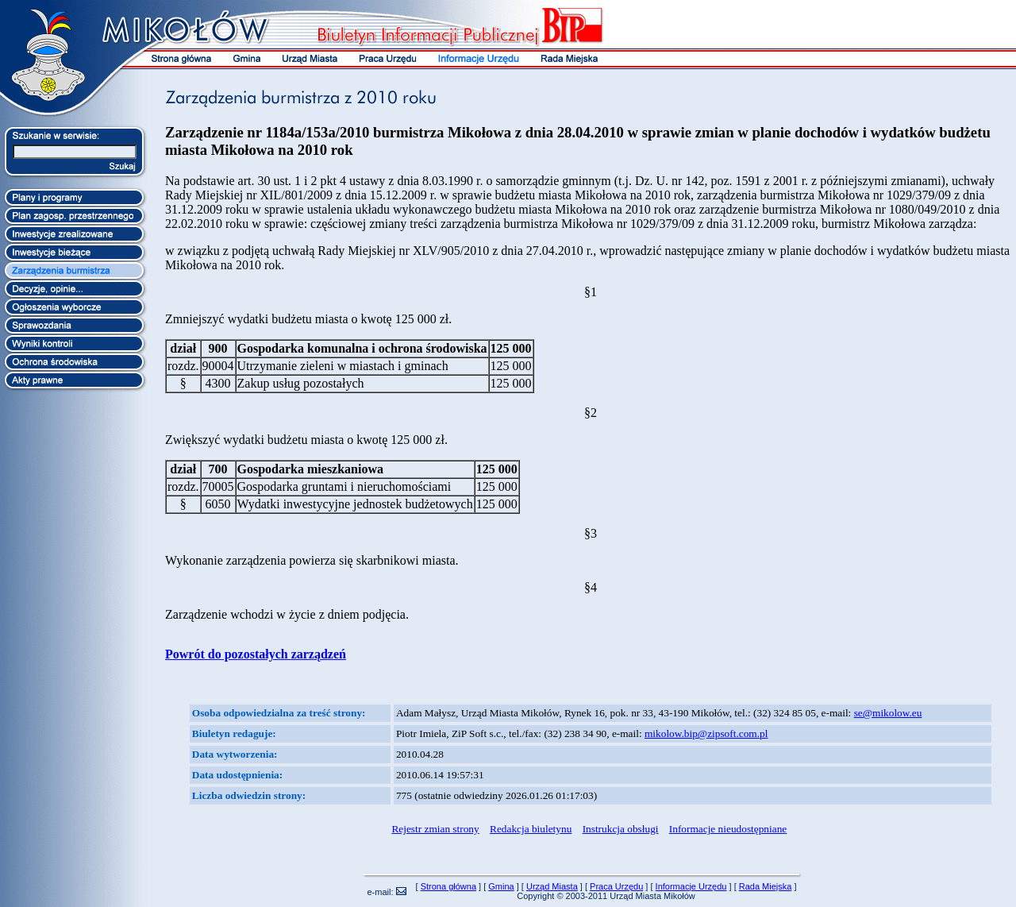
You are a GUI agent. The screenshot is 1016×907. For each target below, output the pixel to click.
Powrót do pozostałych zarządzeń (255, 654)
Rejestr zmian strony (435, 829)
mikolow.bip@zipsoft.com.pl (706, 733)
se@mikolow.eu (888, 713)
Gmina (501, 886)
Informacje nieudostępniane (728, 829)
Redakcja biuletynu (531, 829)
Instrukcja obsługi (621, 829)
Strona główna (448, 886)
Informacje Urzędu (691, 886)
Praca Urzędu (616, 886)
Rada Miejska (765, 886)
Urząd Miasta (552, 886)
